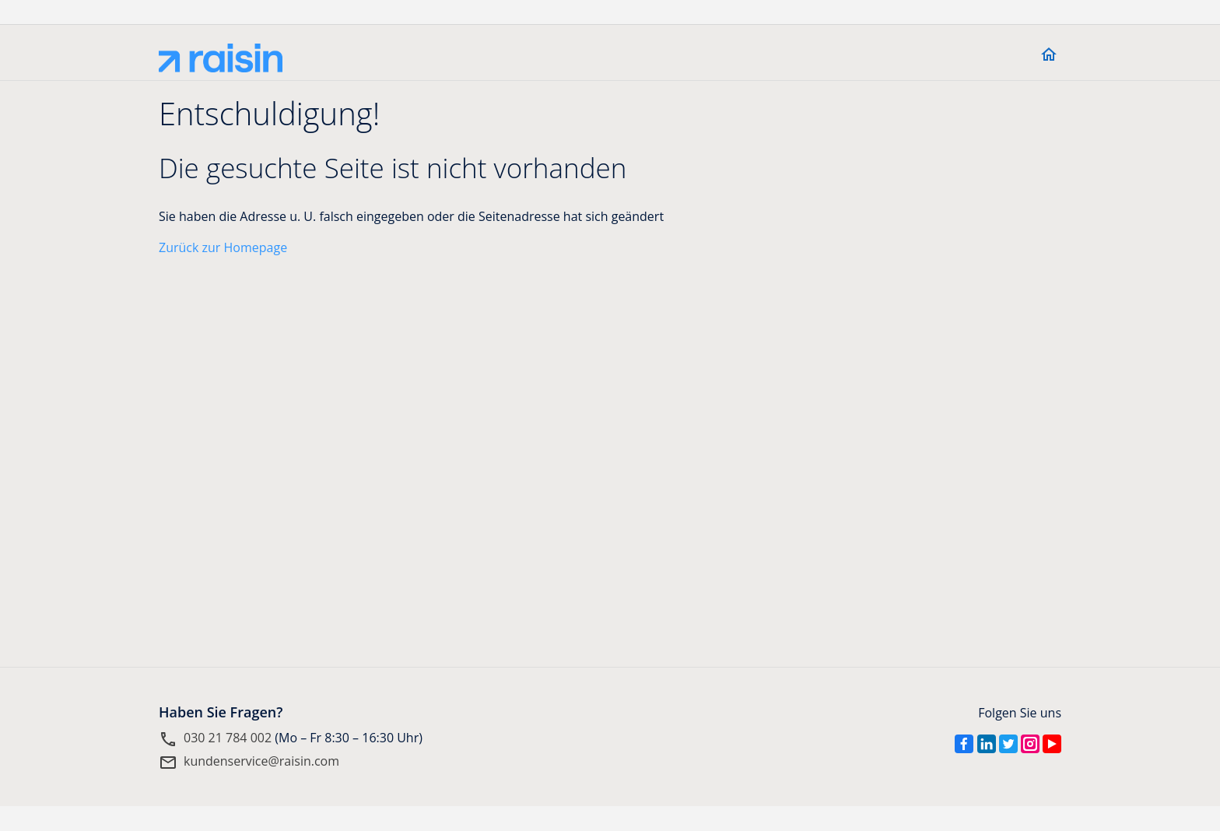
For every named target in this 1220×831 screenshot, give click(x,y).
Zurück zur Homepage (223, 247)
